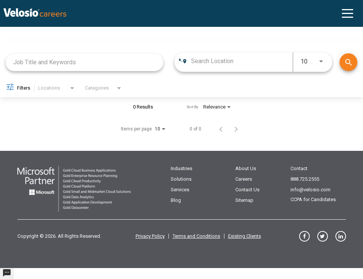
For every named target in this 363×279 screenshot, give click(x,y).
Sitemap (244, 200)
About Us (245, 168)
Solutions (181, 179)
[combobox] (84, 62)
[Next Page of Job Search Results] (236, 128)
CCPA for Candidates (313, 199)
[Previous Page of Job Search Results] (221, 128)
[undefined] (7, 273)
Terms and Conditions (196, 236)
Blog (176, 200)
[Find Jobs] (348, 62)
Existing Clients (244, 236)
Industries (181, 168)
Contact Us (247, 189)
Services (180, 189)
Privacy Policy (150, 236)
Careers (243, 179)
